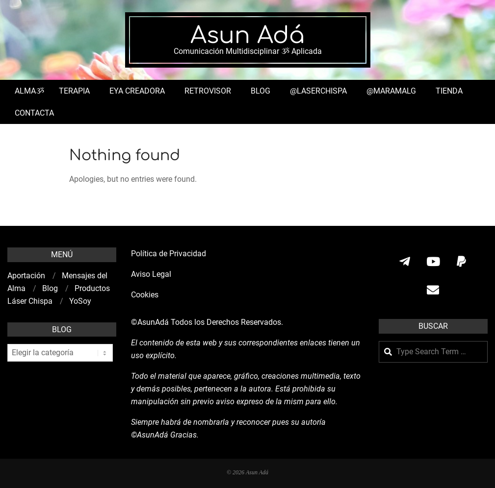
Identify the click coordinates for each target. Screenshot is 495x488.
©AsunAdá (150, 322)
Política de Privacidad (168, 253)
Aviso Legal (151, 274)
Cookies (145, 294)
